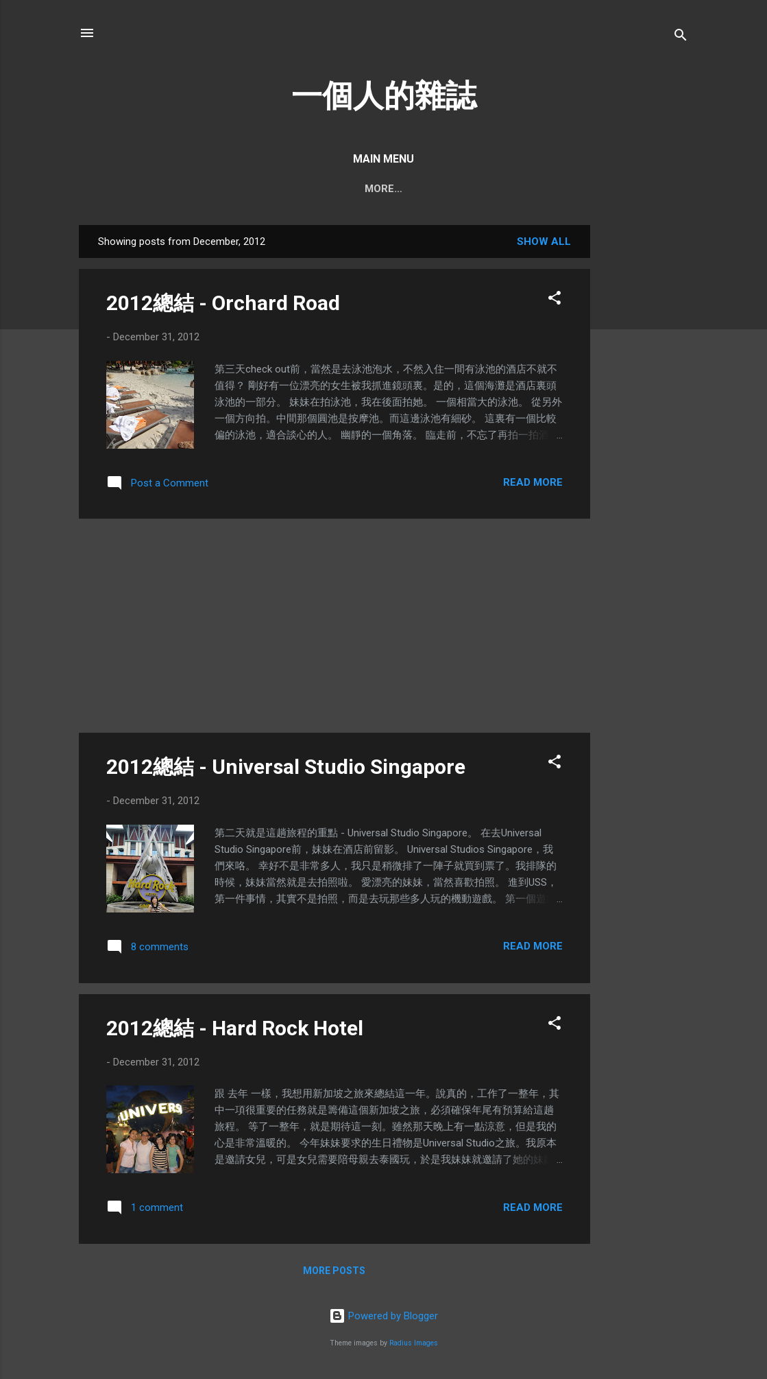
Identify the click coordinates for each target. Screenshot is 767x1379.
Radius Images (413, 1343)
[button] (554, 300)
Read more (533, 482)
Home (161, 188)
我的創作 (376, 188)
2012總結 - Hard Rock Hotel (234, 1028)
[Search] (680, 37)
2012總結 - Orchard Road (223, 303)
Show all (544, 241)
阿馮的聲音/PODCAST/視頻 (266, 188)
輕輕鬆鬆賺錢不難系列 (569, 188)
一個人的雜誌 (383, 96)
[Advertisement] (645, 431)
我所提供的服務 (458, 188)
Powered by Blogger (383, 1316)
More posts (334, 1270)
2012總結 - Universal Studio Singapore (285, 767)
